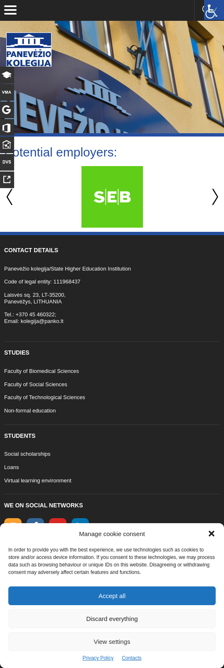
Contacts (131, 658)
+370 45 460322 (34, 314)
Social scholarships (27, 454)
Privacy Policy (97, 658)
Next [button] (213, 197)
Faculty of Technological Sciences (44, 397)
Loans (11, 467)
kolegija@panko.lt (42, 321)
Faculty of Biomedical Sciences (41, 371)
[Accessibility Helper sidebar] (214, 10)
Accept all (112, 595)
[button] (211, 533)
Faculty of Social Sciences (35, 384)
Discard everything (112, 618)
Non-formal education (30, 410)
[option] (112, 197)
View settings (112, 641)
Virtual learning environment (37, 480)
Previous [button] (10, 197)
